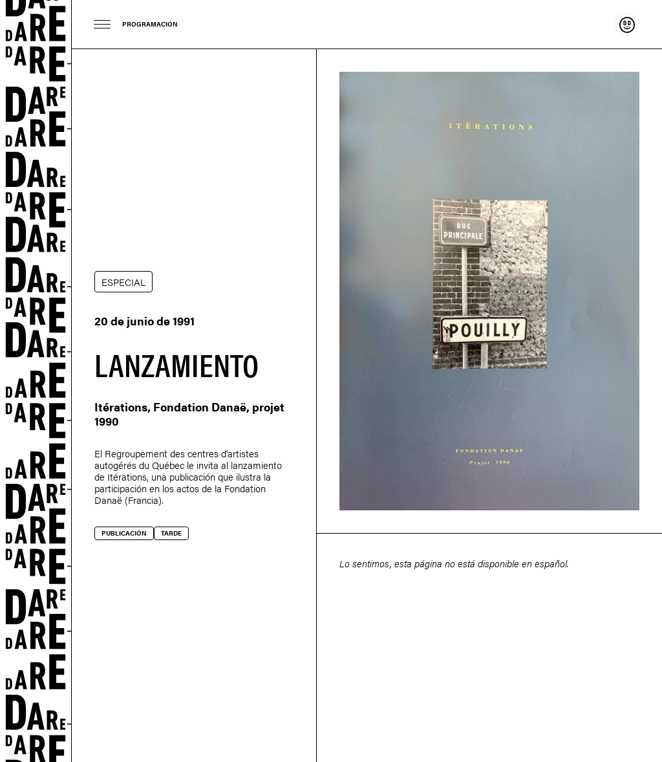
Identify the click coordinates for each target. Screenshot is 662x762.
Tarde (171, 533)
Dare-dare (36, 381)
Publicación (124, 533)
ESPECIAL (123, 281)
